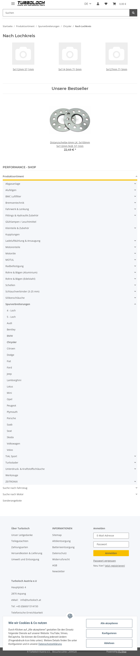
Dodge (10, 354)
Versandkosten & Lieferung (26, 553)
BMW (10, 335)
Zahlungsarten (19, 547)
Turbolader (11, 462)
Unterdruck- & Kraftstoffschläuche (25, 469)
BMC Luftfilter (13, 196)
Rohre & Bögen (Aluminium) (21, 272)
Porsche (11, 418)
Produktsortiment (13, 176)
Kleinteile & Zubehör (17, 228)
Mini (9, 392)
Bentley (11, 329)
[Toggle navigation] (13, 2)
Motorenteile (12, 247)
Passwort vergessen (104, 560)
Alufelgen (10, 190)
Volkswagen (13, 443)
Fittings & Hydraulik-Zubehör (21, 215)
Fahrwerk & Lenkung (17, 209)
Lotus (10, 386)
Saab (9, 424)
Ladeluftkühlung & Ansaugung (22, 240)
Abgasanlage (12, 183)
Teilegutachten (19, 541)
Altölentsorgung (61, 541)
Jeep (9, 373)
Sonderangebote (12, 500)
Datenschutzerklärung (50, 644)
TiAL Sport (11, 456)
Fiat (9, 361)
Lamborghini (14, 380)
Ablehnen (109, 643)
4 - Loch (11, 310)
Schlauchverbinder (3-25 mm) (22, 291)
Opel (9, 399)
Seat (9, 430)
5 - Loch (11, 316)
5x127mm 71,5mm (116, 69)
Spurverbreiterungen (17, 304)
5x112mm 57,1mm (23, 69)
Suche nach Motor (13, 494)
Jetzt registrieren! (115, 565)
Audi (9, 323)
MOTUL (9, 259)
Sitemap (57, 535)
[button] (98, 3)
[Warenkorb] (119, 3)
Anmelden (111, 553)
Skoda (10, 437)
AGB (54, 565)
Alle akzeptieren (109, 623)
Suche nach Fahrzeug (15, 488)
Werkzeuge (11, 475)
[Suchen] (66, 12)
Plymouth (12, 411)
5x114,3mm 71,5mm (70, 69)
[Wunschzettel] (106, 3)
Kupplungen (12, 234)
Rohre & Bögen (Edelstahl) (20, 278)
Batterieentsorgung (63, 547)
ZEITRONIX (11, 481)
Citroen (11, 348)
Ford (9, 367)
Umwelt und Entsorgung (25, 559)
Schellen (10, 285)
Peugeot (11, 405)
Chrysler (12, 342)
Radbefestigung (14, 266)
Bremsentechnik (14, 202)
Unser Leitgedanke (22, 535)
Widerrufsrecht (61, 559)
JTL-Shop (122, 651)
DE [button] (86, 4)
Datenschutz (59, 553)
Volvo (10, 449)
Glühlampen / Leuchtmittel (20, 221)
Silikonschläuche (15, 297)
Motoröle (10, 253)
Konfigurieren (109, 633)
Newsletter (58, 571)
